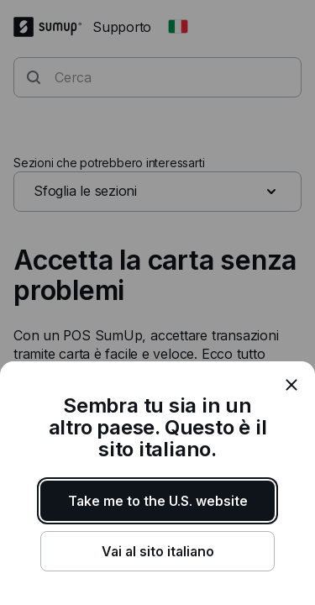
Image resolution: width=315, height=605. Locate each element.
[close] (291, 385)
